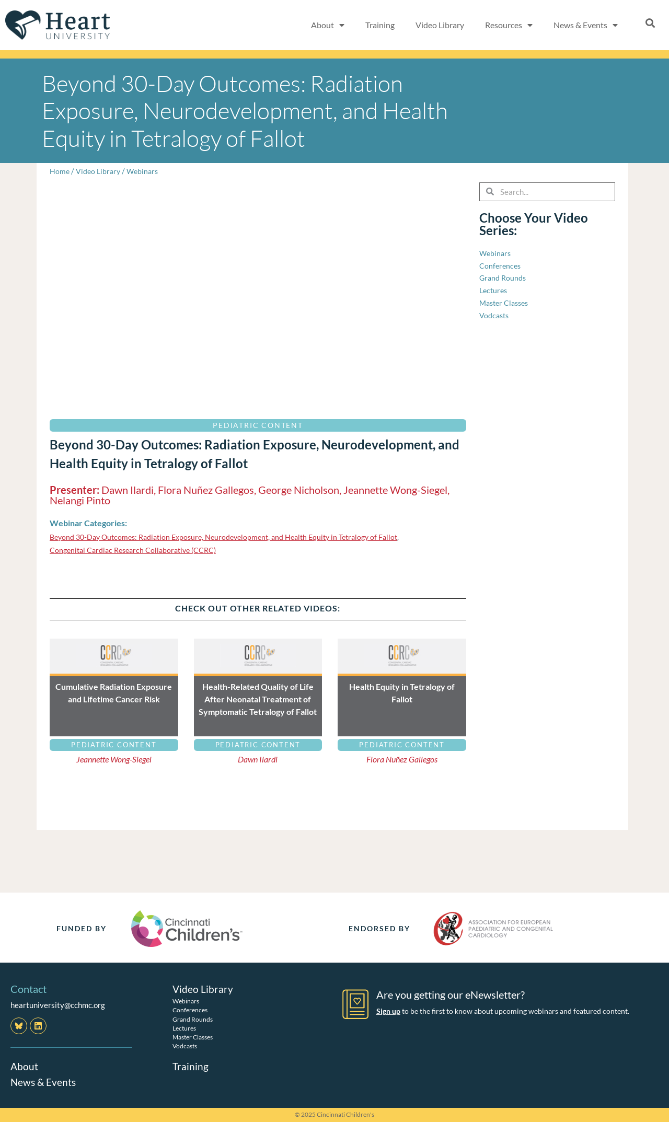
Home (60, 171)
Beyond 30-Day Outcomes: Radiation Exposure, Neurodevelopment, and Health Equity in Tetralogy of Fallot (234, 536)
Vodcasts (184, 1046)
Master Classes (192, 1037)
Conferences (189, 1010)
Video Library (440, 25)
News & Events (44, 1081)
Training (380, 25)
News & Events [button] (585, 25)
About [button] (327, 25)
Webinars (146, 171)
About (24, 1066)
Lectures (184, 1028)
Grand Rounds (192, 1019)
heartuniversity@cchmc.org (57, 1005)
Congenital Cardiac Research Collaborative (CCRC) (138, 549)
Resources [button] (509, 25)
